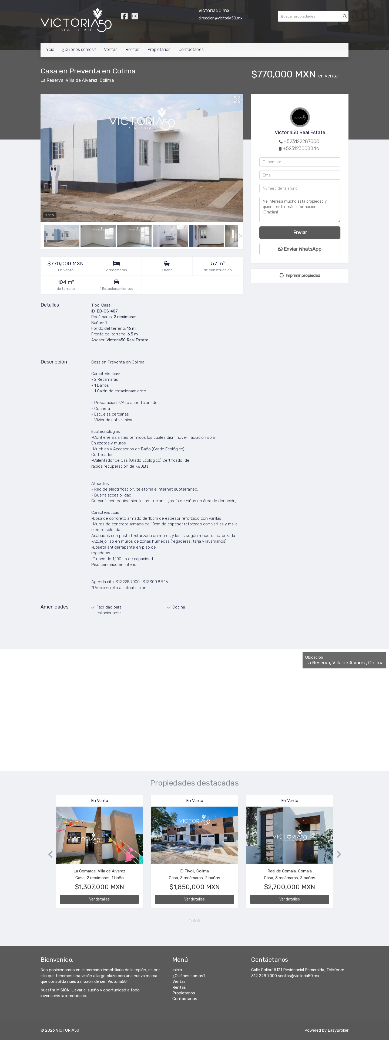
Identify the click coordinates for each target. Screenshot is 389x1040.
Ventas (111, 49)
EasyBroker (338, 1030)
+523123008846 (301, 148)
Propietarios (158, 49)
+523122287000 (301, 141)
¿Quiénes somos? (79, 49)
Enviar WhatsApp (299, 249)
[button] (48, 854)
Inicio (49, 49)
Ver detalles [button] (99, 899)
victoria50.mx (214, 10)
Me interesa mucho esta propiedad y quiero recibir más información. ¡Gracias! (299, 209)
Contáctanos (191, 49)
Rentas (132, 49)
